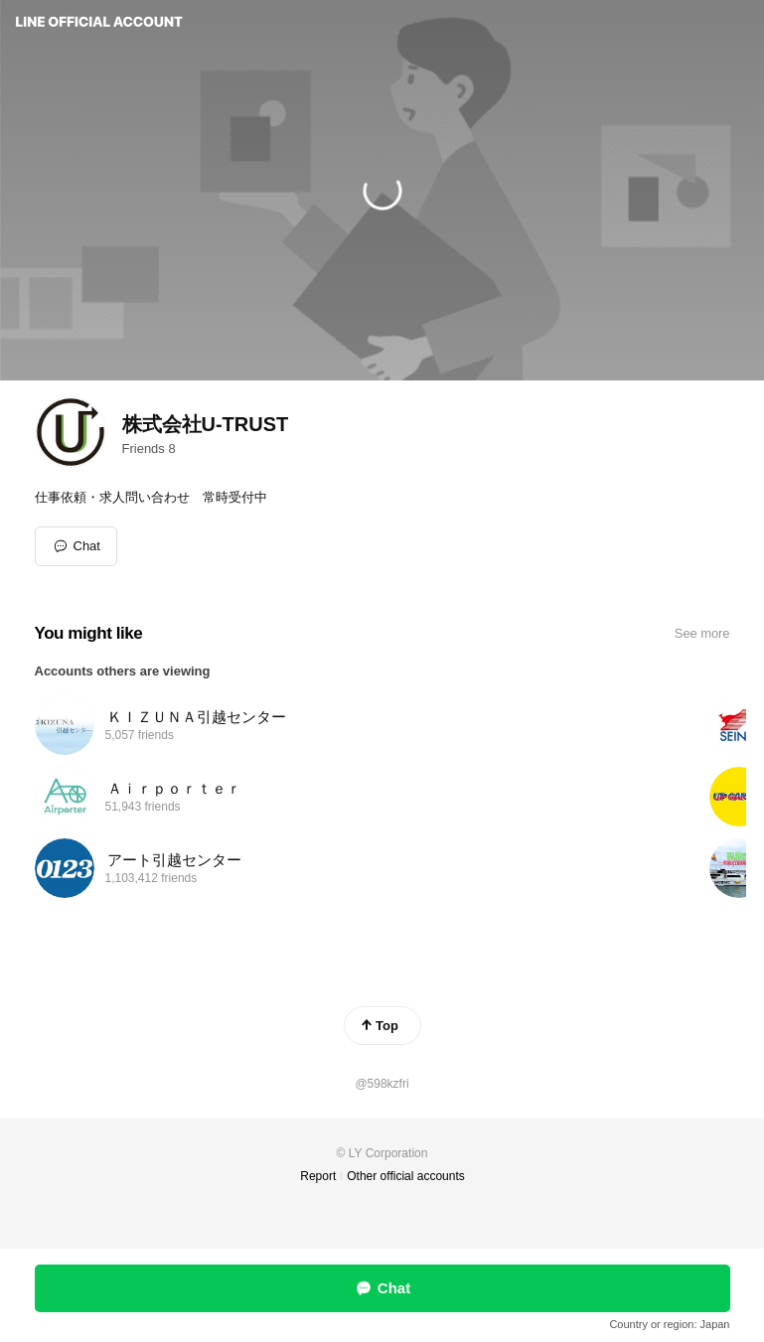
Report (318, 1176)
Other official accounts (406, 1176)
